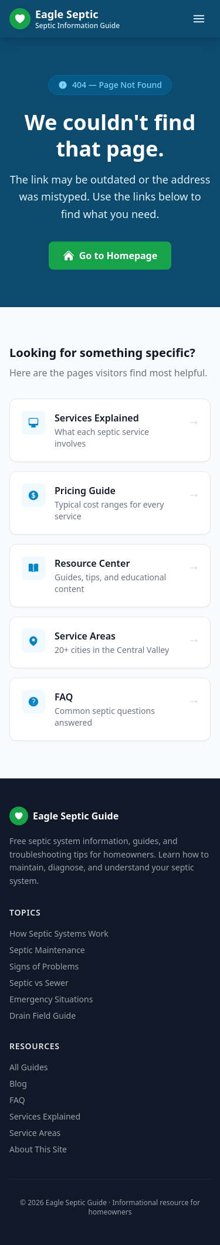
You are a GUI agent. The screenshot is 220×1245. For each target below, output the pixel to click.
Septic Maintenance (47, 949)
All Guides (28, 1067)
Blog (18, 1083)
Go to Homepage (110, 255)
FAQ (17, 1099)
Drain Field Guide (42, 1015)
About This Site (38, 1149)
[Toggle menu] (199, 18)
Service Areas (34, 1132)
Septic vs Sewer (39, 982)
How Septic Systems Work (59, 933)
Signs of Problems (44, 966)
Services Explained (44, 1116)
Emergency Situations (51, 999)
